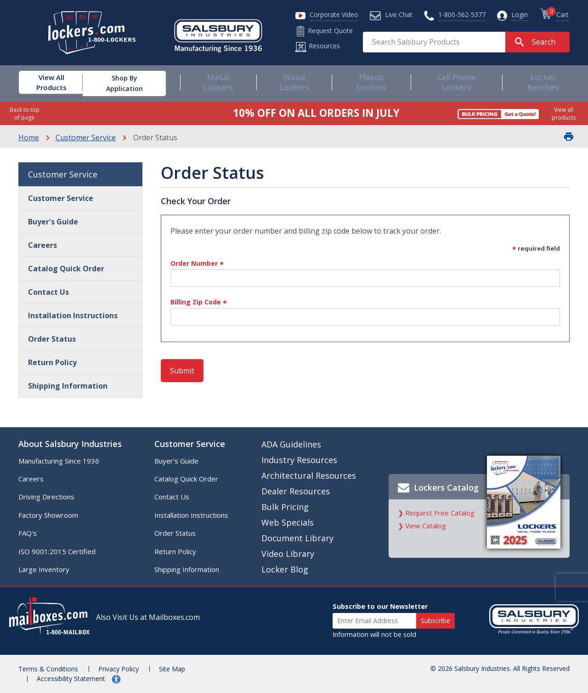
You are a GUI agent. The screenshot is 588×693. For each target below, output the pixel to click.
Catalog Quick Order (66, 268)
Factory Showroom (48, 515)
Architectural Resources (308, 475)
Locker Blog (284, 569)
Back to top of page (25, 113)
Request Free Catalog (440, 512)
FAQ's (27, 533)
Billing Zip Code (198, 303)
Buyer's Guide (53, 222)
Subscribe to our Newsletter (380, 606)
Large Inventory (43, 569)
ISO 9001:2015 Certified (57, 551)
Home (28, 137)
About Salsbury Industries (70, 443)
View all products (564, 113)
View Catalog (425, 525)
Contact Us (48, 292)
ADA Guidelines (291, 444)
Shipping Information (67, 386)
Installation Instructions (73, 315)
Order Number (197, 264)
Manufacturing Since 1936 (58, 460)
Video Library (287, 553)
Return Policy (52, 362)
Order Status (52, 339)
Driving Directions (46, 496)
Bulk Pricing (285, 506)
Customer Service (86, 137)
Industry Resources (299, 459)
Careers (42, 245)
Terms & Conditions (48, 668)
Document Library (297, 538)
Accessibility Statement (72, 678)
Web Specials (287, 522)
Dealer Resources (295, 491)
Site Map (172, 668)
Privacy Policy (118, 668)
